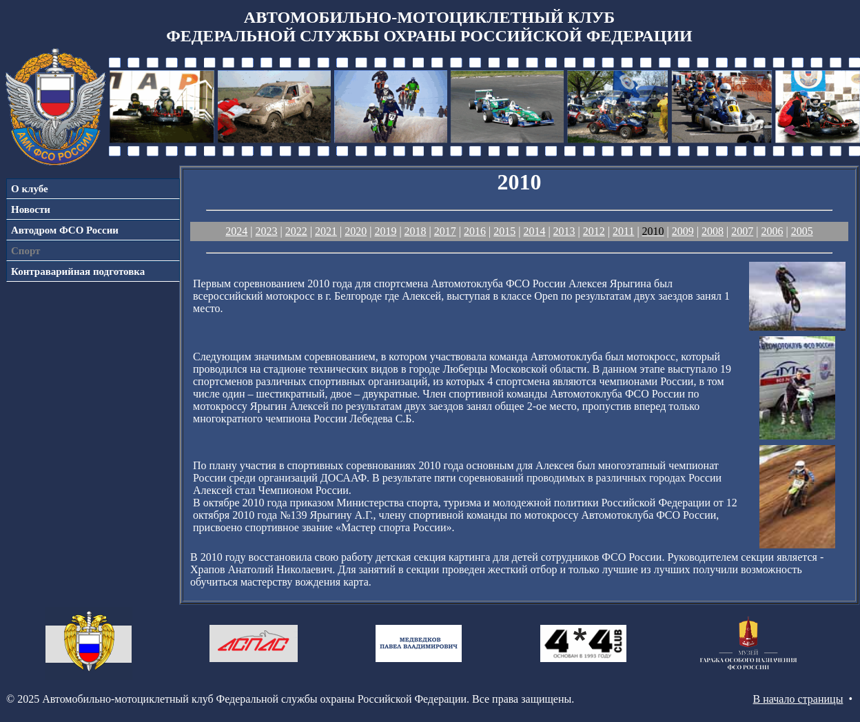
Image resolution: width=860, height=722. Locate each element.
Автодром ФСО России (65, 230)
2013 (564, 231)
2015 (504, 231)
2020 (356, 231)
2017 (445, 231)
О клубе (29, 188)
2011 (623, 231)
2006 (772, 231)
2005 (802, 231)
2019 (385, 231)
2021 (326, 231)
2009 (683, 231)
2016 (475, 231)
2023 (267, 231)
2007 (742, 231)
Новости (30, 209)
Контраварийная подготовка (78, 271)
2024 (236, 231)
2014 (534, 231)
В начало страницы (798, 699)
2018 (416, 231)
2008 (713, 231)
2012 (594, 231)
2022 (296, 231)
